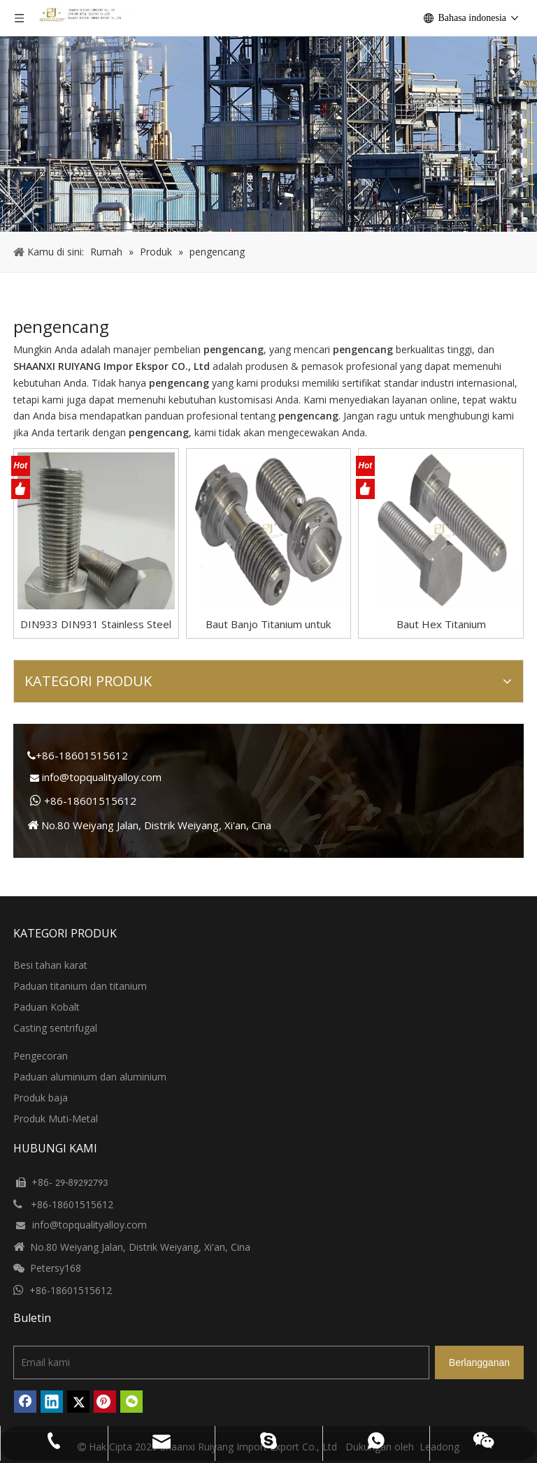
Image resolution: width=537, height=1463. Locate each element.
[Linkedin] (52, 1401)
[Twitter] (78, 1401)
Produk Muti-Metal (55, 1118)
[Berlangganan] (479, 1362)
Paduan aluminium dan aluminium (89, 1076)
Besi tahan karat (50, 965)
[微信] (131, 1401)
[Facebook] (25, 1401)
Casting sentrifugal (55, 1027)
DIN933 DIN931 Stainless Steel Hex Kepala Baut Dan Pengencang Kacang (95, 624)
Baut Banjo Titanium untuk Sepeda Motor (268, 624)
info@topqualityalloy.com (102, 777)
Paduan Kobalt (46, 1006)
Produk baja (40, 1097)
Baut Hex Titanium (441, 624)
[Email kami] (221, 1362)
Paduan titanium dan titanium (80, 986)
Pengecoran (40, 1055)
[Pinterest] (105, 1401)
